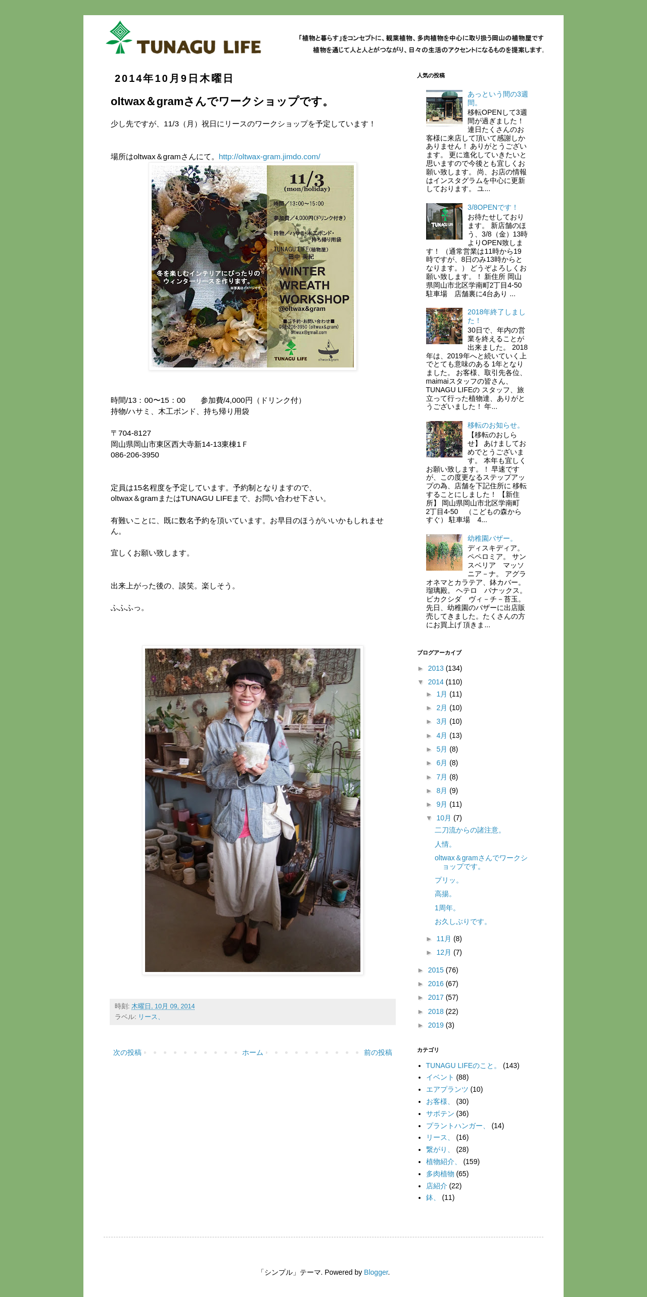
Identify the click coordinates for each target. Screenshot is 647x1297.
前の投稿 (378, 1052)
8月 (442, 790)
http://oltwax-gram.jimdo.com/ (269, 156)
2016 (437, 984)
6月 (442, 763)
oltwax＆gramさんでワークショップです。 (481, 862)
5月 (442, 749)
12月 (444, 952)
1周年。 (447, 908)
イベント (440, 1077)
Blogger (376, 1272)
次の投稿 (127, 1052)
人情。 (445, 844)
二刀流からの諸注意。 (470, 830)
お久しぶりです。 (463, 921)
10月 (444, 818)
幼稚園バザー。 (492, 538)
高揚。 (445, 894)
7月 (442, 777)
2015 (437, 970)
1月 (442, 694)
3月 (442, 721)
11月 (444, 939)
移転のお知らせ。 (496, 425)
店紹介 (436, 1186)
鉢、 (433, 1197)
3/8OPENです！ (493, 207)
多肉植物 (440, 1174)
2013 (437, 668)
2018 (437, 1011)
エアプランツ (447, 1089)
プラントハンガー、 (458, 1126)
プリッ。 (449, 880)
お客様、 (440, 1101)
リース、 (151, 1017)
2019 (437, 1025)
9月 (442, 804)
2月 (442, 708)
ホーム (252, 1052)
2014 (437, 682)
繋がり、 (440, 1149)
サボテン (440, 1113)
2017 (437, 997)
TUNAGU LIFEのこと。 (463, 1065)
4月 (442, 735)
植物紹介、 (443, 1161)
